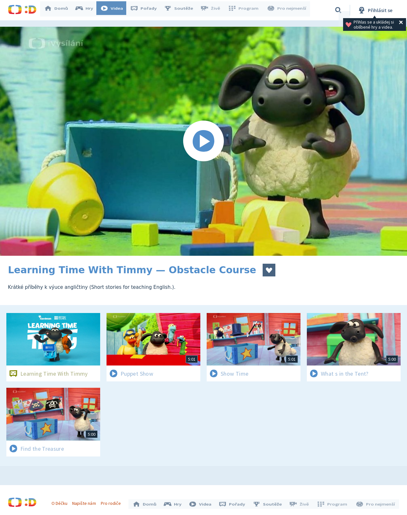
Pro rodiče (112, 502)
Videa (115, 10)
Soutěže (182, 10)
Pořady (146, 10)
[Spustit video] (203, 141)
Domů (59, 10)
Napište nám (85, 502)
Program (245, 10)
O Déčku (61, 502)
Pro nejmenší (287, 10)
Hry (87, 10)
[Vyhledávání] (338, 10)
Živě (213, 10)
